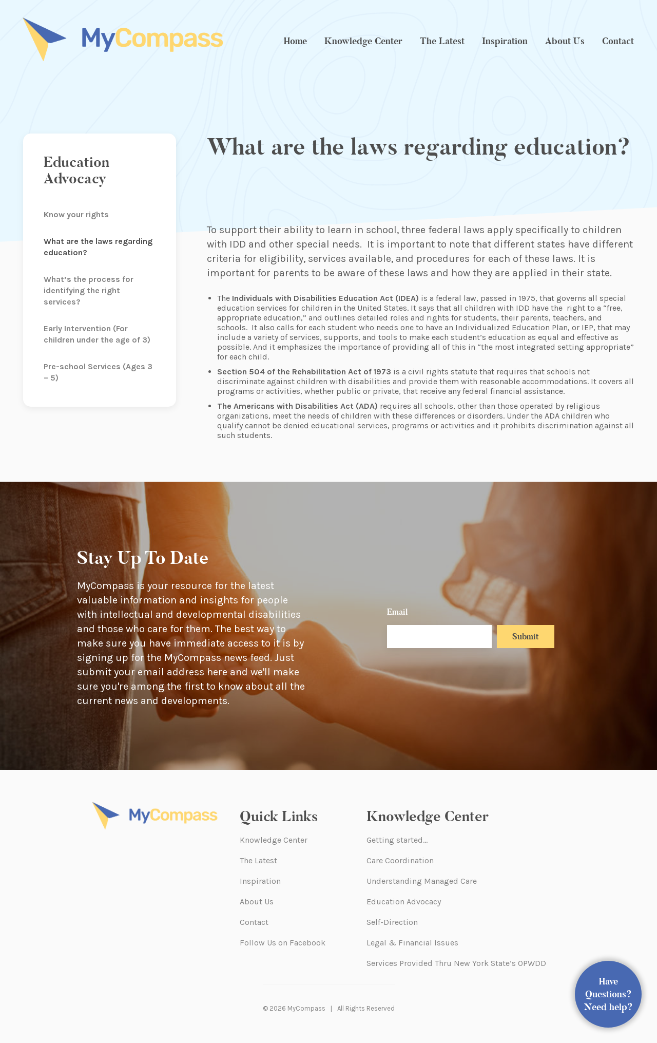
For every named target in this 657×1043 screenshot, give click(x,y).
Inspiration (505, 41)
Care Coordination (400, 860)
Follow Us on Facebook (282, 942)
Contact (618, 41)
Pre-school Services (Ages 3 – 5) (98, 372)
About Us (565, 41)
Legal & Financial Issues (412, 942)
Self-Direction (392, 922)
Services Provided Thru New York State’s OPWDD (456, 963)
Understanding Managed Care (421, 881)
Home (295, 41)
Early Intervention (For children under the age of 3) (97, 334)
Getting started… (397, 840)
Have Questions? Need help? (608, 994)
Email (397, 611)
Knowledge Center (363, 41)
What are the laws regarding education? (98, 246)
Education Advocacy (403, 901)
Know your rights (76, 214)
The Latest (442, 41)
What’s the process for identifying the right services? (88, 290)
